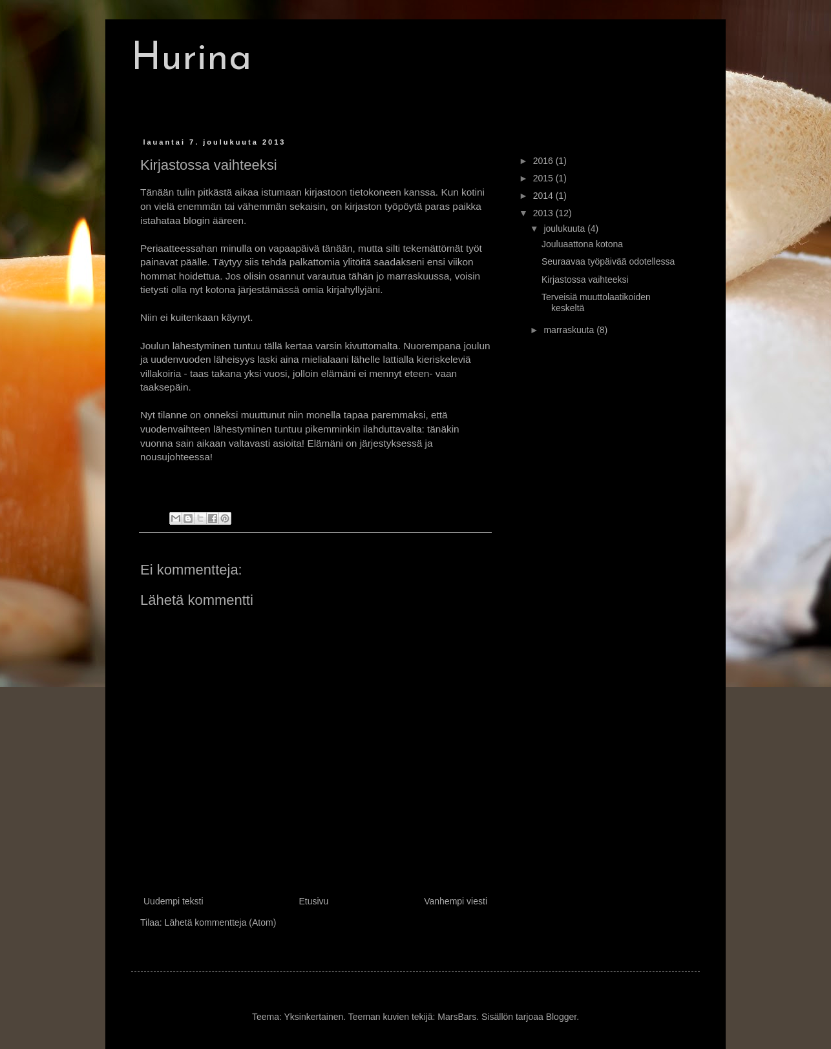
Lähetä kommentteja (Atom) (221, 922)
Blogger (561, 1017)
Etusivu (313, 901)
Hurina (191, 59)
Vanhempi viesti (455, 901)
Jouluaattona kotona (582, 244)
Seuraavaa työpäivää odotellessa (608, 261)
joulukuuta (565, 228)
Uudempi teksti (173, 901)
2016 (544, 161)
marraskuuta (569, 330)
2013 (544, 213)
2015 (544, 178)
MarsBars (456, 1017)
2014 (544, 195)
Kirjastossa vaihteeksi (585, 279)
